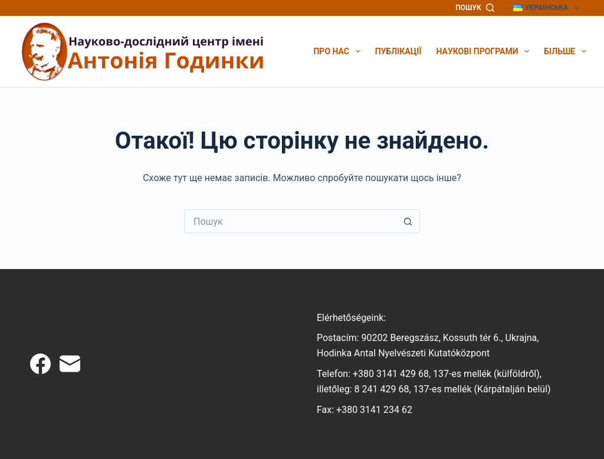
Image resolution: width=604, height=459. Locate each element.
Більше (565, 51)
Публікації (398, 51)
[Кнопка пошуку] (408, 221)
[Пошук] (474, 8)
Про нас (336, 51)
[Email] (70, 363)
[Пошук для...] (290, 221)
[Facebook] (40, 363)
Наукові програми (483, 51)
